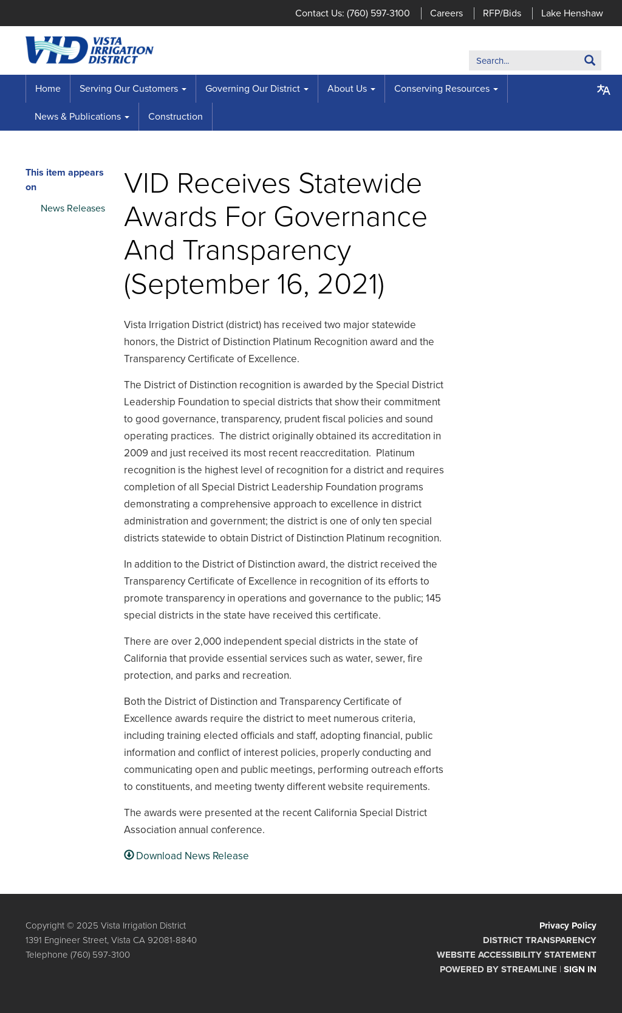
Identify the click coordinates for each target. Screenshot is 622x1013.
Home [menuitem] (48, 89)
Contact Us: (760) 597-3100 (352, 13)
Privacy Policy (567, 925)
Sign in (580, 969)
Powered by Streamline (498, 969)
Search (571, 63)
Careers (446, 13)
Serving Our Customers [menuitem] (129, 89)
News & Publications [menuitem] (78, 117)
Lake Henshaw (572, 13)
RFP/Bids (502, 13)
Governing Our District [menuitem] (252, 89)
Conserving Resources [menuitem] (442, 89)
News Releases (73, 208)
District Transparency (539, 940)
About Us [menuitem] (347, 89)
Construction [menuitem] (175, 117)
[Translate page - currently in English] (603, 90)
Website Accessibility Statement (516, 954)
